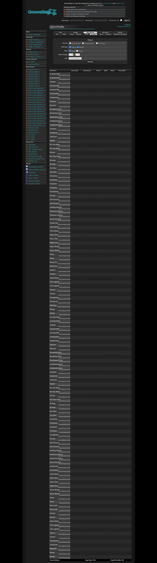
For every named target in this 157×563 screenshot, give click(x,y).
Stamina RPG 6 (34, 81)
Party (52, 254)
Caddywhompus (56, 121)
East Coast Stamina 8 (36, 97)
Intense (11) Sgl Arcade (64, 83)
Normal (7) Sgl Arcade (64, 330)
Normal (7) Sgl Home (64, 334)
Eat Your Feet (55, 156)
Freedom (53, 184)
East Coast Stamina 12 (36, 116)
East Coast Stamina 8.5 (36, 100)
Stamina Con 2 (33, 132)
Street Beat (54, 278)
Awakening (54, 97)
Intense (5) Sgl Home (64, 204)
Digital (52, 140)
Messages (124, 34)
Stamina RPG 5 (34, 79)
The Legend (54, 282)
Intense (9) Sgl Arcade (64, 75)
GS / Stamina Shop (35, 149)
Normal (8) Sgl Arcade (64, 365)
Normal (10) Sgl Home (64, 357)
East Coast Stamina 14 (36, 125)
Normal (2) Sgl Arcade (64, 444)
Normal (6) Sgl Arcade (64, 318)
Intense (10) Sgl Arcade (64, 87)
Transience (54, 297)
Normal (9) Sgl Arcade (64, 326)
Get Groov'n (54, 199)
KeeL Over (54, 235)
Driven (52, 152)
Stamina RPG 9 (34, 64)
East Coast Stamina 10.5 (37, 109)
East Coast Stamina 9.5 (36, 104)
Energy (53, 160)
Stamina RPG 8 (34, 86)
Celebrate (53, 133)
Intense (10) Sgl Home (64, 91)
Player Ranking (33, 40)
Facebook (31, 172)
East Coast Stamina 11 (36, 111)
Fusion (52, 195)
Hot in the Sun (55, 219)
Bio (57, 34)
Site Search (32, 152)
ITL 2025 (31, 62)
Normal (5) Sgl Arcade (64, 499)
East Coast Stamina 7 (36, 93)
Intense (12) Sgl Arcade (64, 142)
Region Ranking (34, 47)
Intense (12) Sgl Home (64, 165)
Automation (54, 93)
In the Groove (107, 3)
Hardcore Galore (56, 211)
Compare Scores (34, 57)
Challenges (116, 34)
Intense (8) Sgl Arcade (64, 102)
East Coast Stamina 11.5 (37, 114)
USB (64, 34)
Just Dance (54, 227)
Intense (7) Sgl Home (64, 259)
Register (128, 25)
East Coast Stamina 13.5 (37, 123)
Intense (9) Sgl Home (64, 79)
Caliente (53, 129)
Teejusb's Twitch (33, 184)
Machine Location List (36, 159)
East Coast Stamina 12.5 (37, 118)
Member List (32, 161)
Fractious (53, 176)
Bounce (53, 101)
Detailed (78, 34)
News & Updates (34, 34)
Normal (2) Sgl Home (64, 448)
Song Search (33, 154)
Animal (52, 82)
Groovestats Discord (34, 167)
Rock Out (53, 262)
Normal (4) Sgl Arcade (64, 452)
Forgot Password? (124, 26)
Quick (71, 34)
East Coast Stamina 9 (36, 102)
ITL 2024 (31, 139)
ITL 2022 (31, 135)
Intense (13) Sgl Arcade (64, 110)
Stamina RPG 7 (34, 83)
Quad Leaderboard (35, 44)
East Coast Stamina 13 (36, 121)
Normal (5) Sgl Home (64, 503)
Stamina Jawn (33, 128)
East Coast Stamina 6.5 (36, 90)
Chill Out (53, 137)
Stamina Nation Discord (35, 170)
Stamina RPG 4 (34, 76)
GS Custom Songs (35, 156)
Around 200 (54, 86)
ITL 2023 (31, 137)
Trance (52, 290)
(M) (40, 40)
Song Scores (33, 52)
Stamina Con (33, 130)
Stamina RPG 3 (34, 74)
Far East (53, 168)
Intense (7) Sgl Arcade (64, 208)
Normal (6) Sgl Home (64, 322)
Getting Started (56, 207)
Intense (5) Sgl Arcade (64, 201)
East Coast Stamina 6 (36, 88)
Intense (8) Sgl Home (64, 106)
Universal (53, 301)
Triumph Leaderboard (36, 42)
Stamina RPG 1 (34, 69)
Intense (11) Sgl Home (64, 126)
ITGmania (32, 145)
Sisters (52, 270)
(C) (44, 40)
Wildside (53, 305)
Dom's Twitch (32, 178)
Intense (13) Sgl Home (64, 114)
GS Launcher (33, 147)
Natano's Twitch (33, 181)
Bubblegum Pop (56, 117)
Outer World (54, 246)
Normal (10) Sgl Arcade (64, 354)
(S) (42, 40)
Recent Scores (33, 54)
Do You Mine (55, 144)
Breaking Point (56, 109)
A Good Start (55, 74)
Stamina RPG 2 (34, 72)
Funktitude (54, 191)
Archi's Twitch (32, 175)
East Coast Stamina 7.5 (36, 95)
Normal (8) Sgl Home (64, 369)
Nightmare (54, 242)
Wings (52, 309)
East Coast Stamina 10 (36, 107)
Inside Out (54, 223)
